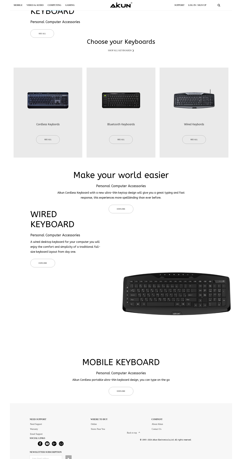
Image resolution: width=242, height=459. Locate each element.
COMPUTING (55, 5)
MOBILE (18, 5)
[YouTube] (47, 445)
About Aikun (157, 426)
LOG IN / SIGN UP (197, 5)
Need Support (36, 426)
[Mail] (61, 445)
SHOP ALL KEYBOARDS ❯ (121, 52)
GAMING (70, 5)
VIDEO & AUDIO (35, 5)
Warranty (34, 430)
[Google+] (54, 445)
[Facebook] (40, 445)
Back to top (132, 434)
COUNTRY (225, 5)
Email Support (36, 435)
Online (94, 426)
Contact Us (156, 430)
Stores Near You (98, 430)
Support (179, 5)
